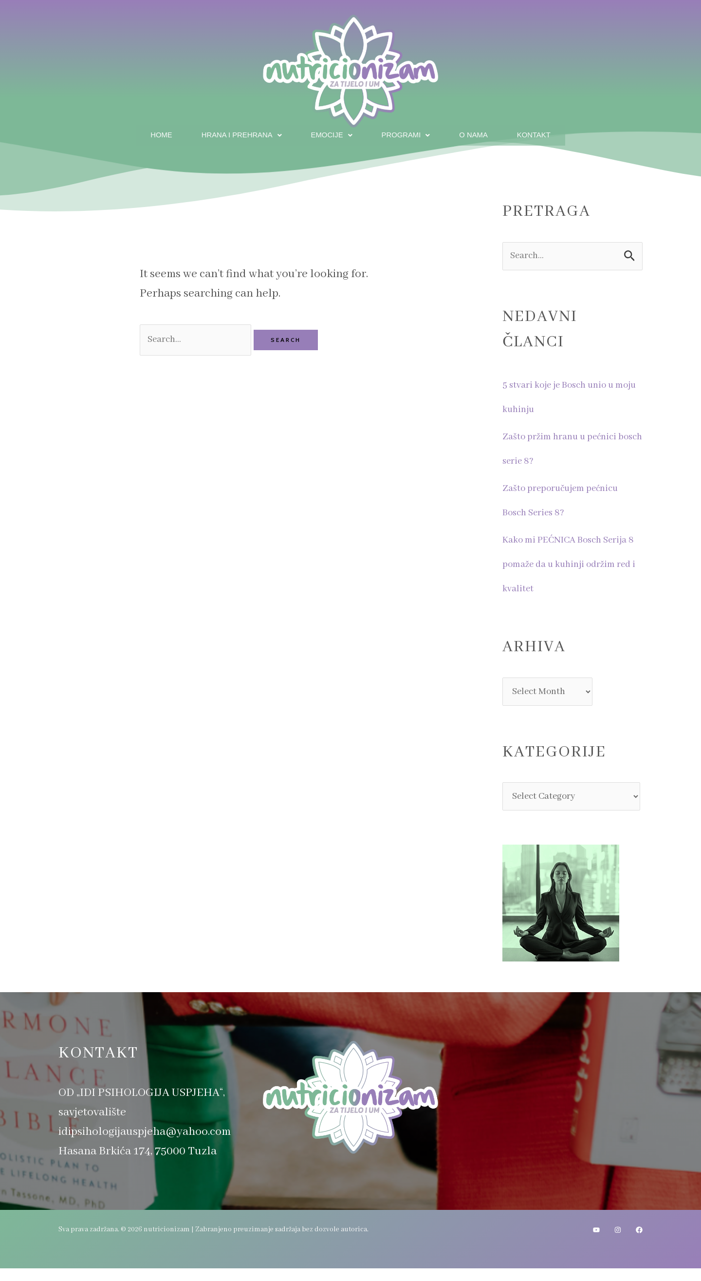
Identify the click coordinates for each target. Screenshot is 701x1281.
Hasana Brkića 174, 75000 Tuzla (137, 1164)
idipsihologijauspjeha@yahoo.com (144, 1144)
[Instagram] (617, 1242)
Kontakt (543, 133)
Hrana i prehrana (235, 133)
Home (151, 133)
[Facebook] (639, 1242)
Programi (408, 133)
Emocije (331, 133)
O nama (479, 133)
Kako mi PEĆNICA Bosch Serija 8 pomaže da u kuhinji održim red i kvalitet (571, 564)
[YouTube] (596, 1242)
